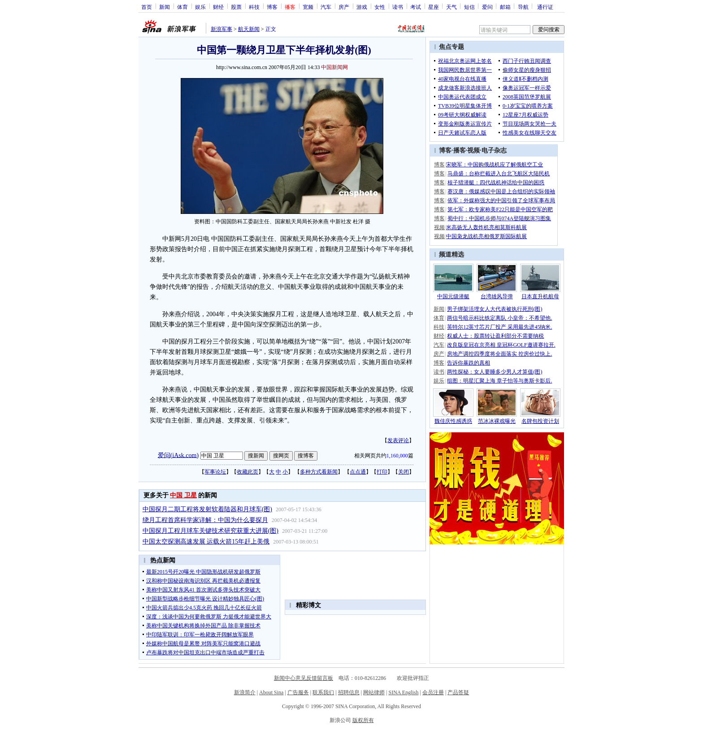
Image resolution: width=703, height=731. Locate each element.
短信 (469, 6)
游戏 (361, 6)
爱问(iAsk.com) (178, 455)
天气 (451, 6)
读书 (397, 6)
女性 (379, 6)
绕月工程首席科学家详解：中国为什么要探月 (205, 520)
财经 (218, 6)
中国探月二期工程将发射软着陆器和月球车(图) (207, 509)
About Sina (271, 692)
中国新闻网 (334, 67)
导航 (523, 6)
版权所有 (363, 720)
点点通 (358, 472)
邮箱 (505, 6)
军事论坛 (215, 472)
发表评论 (398, 440)
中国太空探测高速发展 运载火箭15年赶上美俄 (206, 541)
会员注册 (433, 692)
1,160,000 (397, 456)
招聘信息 (349, 692)
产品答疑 (458, 692)
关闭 (403, 472)
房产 (343, 6)
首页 (146, 6)
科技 (254, 6)
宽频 (308, 6)
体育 (182, 6)
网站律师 (374, 692)
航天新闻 (249, 29)
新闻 (164, 6)
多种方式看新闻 (319, 472)
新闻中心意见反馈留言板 (303, 678)
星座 (433, 6)
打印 (382, 472)
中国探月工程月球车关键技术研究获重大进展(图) (210, 530)
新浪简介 (245, 692)
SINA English (403, 692)
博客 (272, 6)
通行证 (545, 6)
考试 (415, 6)
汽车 (326, 6)
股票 (236, 6)
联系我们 (323, 692)
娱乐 (200, 6)
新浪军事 (221, 29)
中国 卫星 (183, 495)
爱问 (487, 6)
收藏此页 (247, 472)
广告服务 (298, 692)
